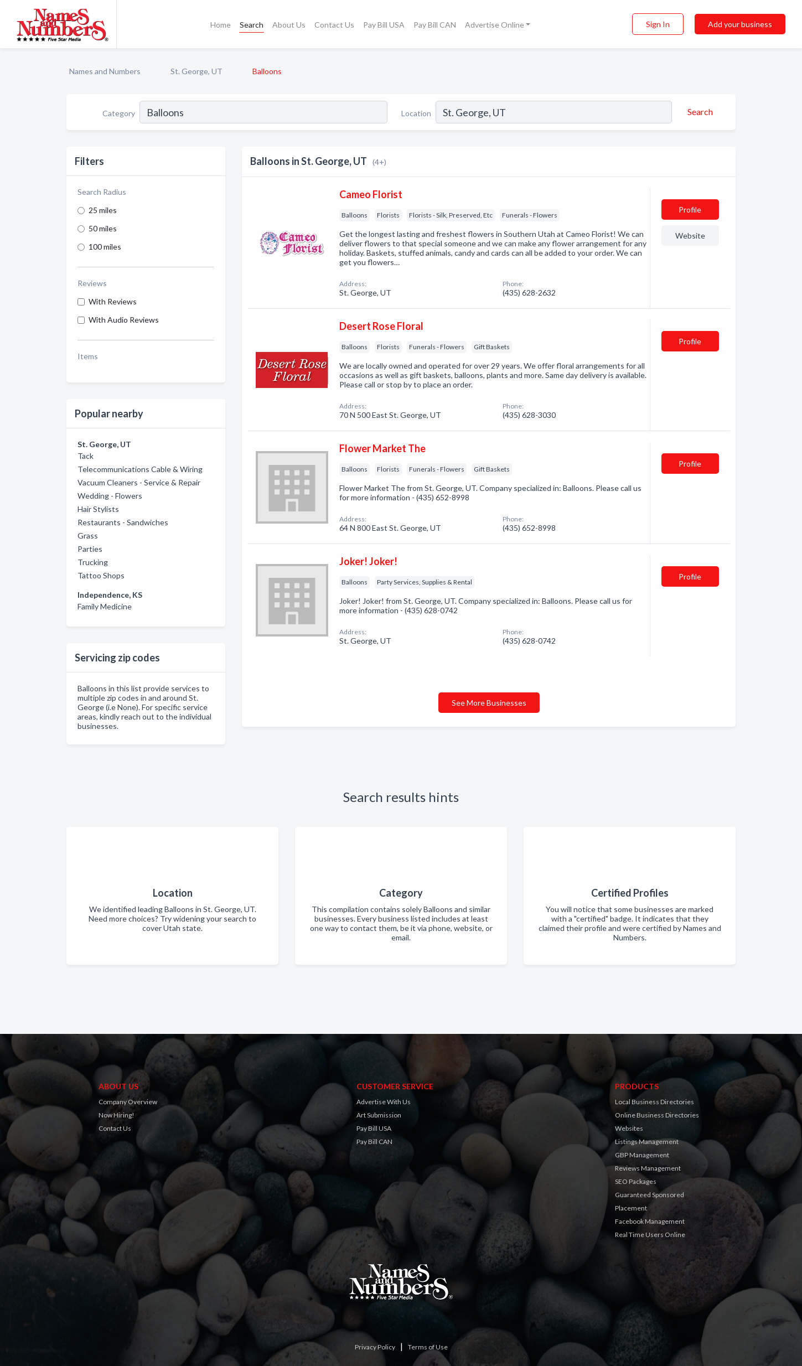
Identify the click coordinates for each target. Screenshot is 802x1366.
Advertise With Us (383, 1102)
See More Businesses (489, 702)
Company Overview (128, 1102)
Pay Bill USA (384, 24)
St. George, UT (196, 71)
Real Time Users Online (650, 1234)
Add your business (740, 24)
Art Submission (378, 1115)
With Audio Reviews (124, 319)
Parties (89, 548)
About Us (289, 24)
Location (416, 113)
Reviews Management (648, 1168)
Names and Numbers (105, 71)
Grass (87, 535)
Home (220, 24)
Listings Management (647, 1141)
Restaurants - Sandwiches (122, 522)
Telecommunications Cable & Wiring (140, 469)
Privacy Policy (375, 1347)
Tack (85, 455)
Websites (629, 1128)
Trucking (92, 562)
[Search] (698, 112)
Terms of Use (428, 1347)
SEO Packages (635, 1181)
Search (251, 24)
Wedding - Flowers (109, 495)
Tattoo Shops (101, 575)
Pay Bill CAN (434, 24)
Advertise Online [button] (494, 24)
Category (118, 113)
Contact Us (334, 24)
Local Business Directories (654, 1102)
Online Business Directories (657, 1115)
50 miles (103, 228)
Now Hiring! (116, 1115)
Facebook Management (650, 1221)
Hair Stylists (98, 509)
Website (690, 235)
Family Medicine (104, 606)
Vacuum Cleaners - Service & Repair (138, 482)
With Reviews (113, 301)
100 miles (105, 246)
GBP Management (642, 1155)
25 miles (103, 210)
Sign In (658, 24)
